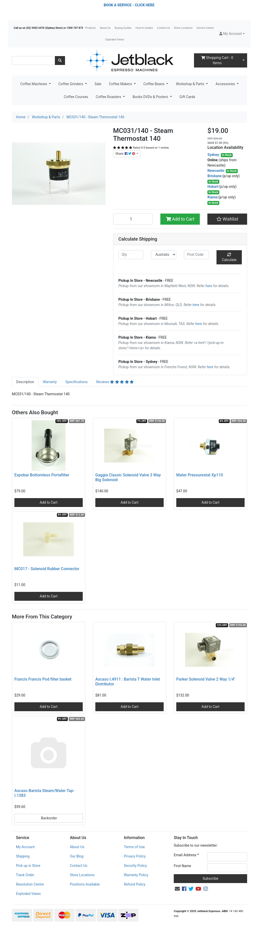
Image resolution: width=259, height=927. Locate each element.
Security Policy (135, 866)
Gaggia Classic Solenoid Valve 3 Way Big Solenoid (128, 477)
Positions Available (85, 884)
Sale (98, 84)
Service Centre (205, 28)
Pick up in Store (28, 866)
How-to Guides (144, 28)
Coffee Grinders (71, 84)
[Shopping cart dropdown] (243, 60)
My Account (25, 847)
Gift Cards (187, 97)
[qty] (130, 254)
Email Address (186, 855)
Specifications (76, 382)
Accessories (225, 84)
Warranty (50, 382)
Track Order (25, 875)
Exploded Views (114, 39)
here (209, 286)
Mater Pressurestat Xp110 (199, 475)
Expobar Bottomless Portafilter (41, 475)
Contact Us (163, 28)
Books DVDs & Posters (151, 97)
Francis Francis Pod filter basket (43, 679)
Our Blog (76, 856)
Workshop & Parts (190, 84)
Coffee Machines (34, 84)
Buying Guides (123, 28)
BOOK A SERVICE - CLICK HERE (129, 5)
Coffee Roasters (109, 97)
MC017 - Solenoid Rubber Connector (46, 568)
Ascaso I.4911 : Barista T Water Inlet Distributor (127, 681)
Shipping (23, 856)
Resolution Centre (30, 884)
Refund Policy (134, 884)
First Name (182, 866)
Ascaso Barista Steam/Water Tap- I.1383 (44, 793)
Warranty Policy (136, 875)
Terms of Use (134, 847)
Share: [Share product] (125, 153)
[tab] (25, 382)
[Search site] (60, 60)
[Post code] (196, 254)
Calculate (229, 257)
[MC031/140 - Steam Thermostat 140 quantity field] (133, 219)
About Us (105, 28)
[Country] (163, 254)
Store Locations (183, 28)
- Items (217, 60)
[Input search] (33, 60)
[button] (232, 33)
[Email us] (177, 889)
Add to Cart (180, 219)
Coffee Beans (154, 84)
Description (25, 382)
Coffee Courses (76, 97)
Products (90, 28)
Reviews (115, 382)
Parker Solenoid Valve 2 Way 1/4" (205, 679)
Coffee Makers (121, 84)
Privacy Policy (135, 856)
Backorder (48, 818)
